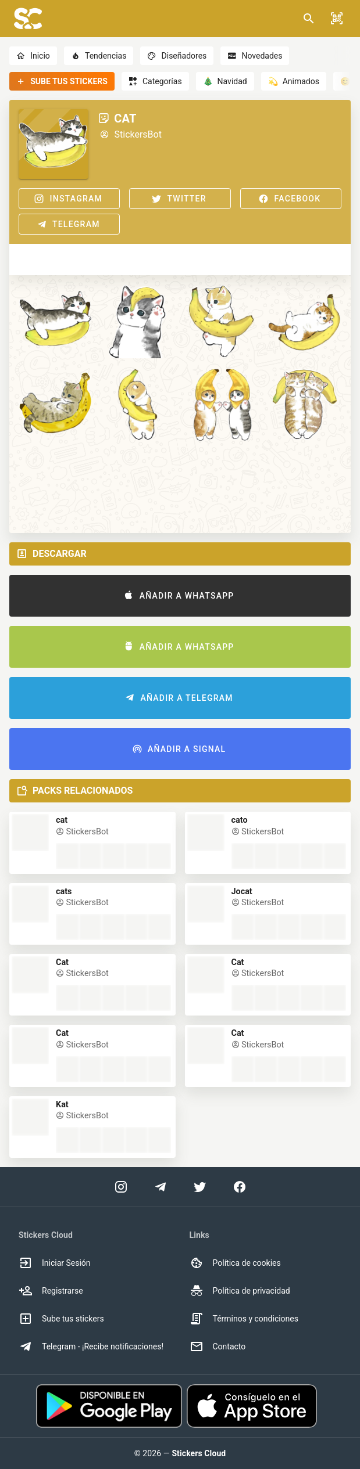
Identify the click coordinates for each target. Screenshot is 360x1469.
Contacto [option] (218, 1346)
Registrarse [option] (51, 1291)
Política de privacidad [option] (240, 1291)
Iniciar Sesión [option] (55, 1263)
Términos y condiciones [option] (244, 1319)
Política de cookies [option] (235, 1263)
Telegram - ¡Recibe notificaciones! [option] (91, 1346)
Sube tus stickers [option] (61, 1319)
